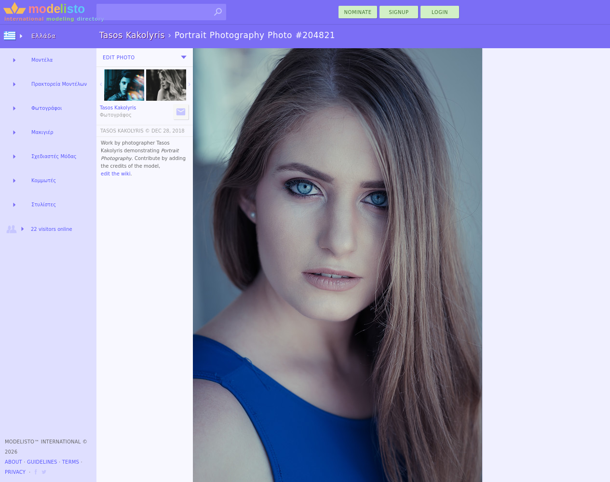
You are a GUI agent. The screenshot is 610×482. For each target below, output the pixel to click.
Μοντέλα (42, 60)
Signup (399, 12)
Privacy (15, 472)
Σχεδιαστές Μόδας (54, 156)
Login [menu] (440, 12)
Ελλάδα (43, 36)
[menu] (183, 57)
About (13, 462)
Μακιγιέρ (42, 132)
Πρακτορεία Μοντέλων (59, 84)
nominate (358, 12)
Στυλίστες (43, 204)
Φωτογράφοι (46, 108)
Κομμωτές (43, 180)
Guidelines (42, 462)
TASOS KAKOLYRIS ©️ (125, 131)
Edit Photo (119, 57)
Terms (70, 462)
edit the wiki (116, 173)
